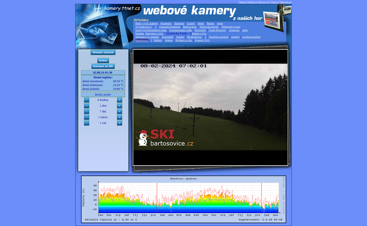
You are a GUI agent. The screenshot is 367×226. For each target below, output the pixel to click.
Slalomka (179, 23)
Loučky (191, 23)
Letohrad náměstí (251, 36)
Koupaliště (167, 36)
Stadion (180, 36)
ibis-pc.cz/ (264, 1)
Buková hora (190, 26)
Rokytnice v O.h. (154, 33)
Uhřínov (157, 40)
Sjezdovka (165, 23)
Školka (210, 23)
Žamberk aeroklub (218, 36)
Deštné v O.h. (199, 33)
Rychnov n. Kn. (184, 40)
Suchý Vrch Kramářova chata (151, 30)
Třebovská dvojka (208, 26)
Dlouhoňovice (194, 36)
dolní (245, 30)
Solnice (169, 40)
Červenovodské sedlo (180, 30)
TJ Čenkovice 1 (143, 26)
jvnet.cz (275, 1)
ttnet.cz (243, 1)
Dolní (201, 23)
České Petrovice (217, 30)
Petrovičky (200, 30)
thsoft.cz (253, 1)
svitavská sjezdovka (169, 26)
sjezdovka (234, 30)
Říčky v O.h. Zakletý (146, 23)
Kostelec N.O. (202, 40)
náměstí (235, 36)
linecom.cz (285, 1)
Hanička (139, 33)
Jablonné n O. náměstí (147, 36)
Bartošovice (141, 40)
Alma (220, 23)
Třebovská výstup (230, 26)
